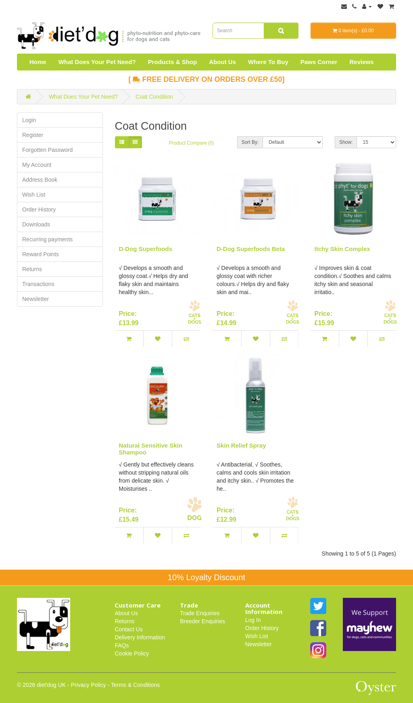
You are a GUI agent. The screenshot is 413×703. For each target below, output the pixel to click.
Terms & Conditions (135, 685)
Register (32, 135)
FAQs (122, 645)
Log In (253, 620)
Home (37, 61)
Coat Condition (154, 96)
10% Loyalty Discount (206, 577)
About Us (222, 61)
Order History (39, 209)
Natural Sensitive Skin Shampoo (151, 449)
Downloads (36, 224)
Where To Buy (268, 61)
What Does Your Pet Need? (97, 61)
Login (29, 120)
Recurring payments (47, 239)
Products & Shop (172, 61)
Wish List (33, 194)
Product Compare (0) (191, 143)
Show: (346, 142)
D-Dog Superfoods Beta (251, 248)
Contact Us (128, 629)
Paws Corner (319, 61)
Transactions (38, 284)
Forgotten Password (47, 150)
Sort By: (250, 142)
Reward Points (40, 254)
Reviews (361, 61)
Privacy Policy (88, 685)
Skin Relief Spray (241, 445)
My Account (36, 165)
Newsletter (35, 299)
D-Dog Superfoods (146, 248)
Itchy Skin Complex (342, 248)
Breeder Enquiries (202, 621)
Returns (32, 269)
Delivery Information (140, 637)
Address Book (39, 179)
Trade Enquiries (199, 613)
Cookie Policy (132, 653)
